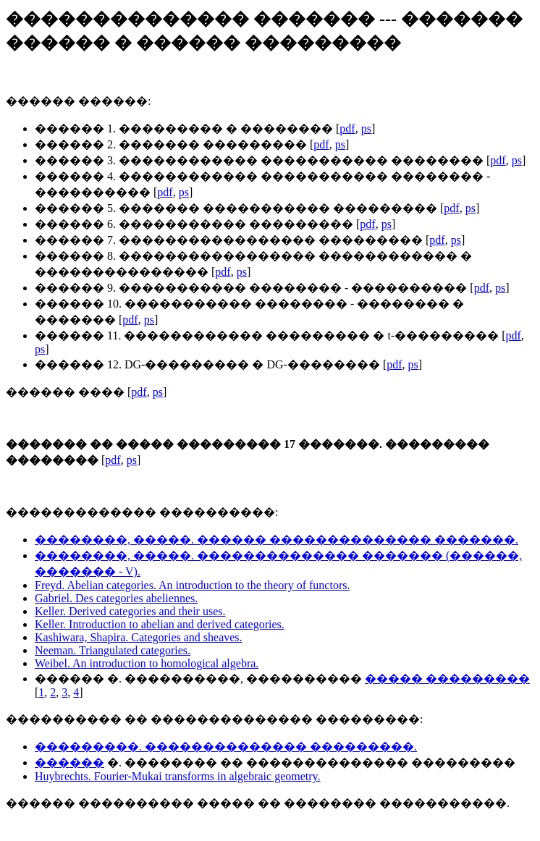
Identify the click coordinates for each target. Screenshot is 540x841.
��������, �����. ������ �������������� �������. (276, 539)
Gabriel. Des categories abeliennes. (116, 598)
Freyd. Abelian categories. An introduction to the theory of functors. (192, 585)
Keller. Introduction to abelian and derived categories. (159, 624)
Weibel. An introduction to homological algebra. (146, 663)
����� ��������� (447, 678)
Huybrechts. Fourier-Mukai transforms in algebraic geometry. (178, 776)
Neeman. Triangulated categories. (112, 650)
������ (69, 762)
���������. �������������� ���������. (226, 746)
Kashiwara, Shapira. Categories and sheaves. (138, 637)
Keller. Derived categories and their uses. (130, 611)
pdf (347, 128)
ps (366, 128)
